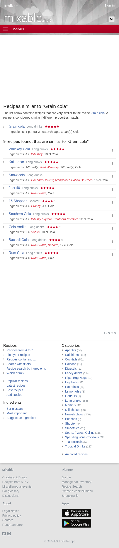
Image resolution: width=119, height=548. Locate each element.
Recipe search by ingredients (26, 368)
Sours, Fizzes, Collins (80, 432)
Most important (17, 413)
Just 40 (14, 188)
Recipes (10, 345)
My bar (66, 477)
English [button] (9, 5)
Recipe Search (72, 486)
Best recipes (15, 390)
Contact (7, 520)
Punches (71, 419)
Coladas (70, 364)
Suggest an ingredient (21, 418)
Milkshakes (72, 409)
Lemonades (73, 391)
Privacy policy (11, 515)
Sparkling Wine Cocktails (82, 437)
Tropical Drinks (75, 446)
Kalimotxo (16, 162)
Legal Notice (10, 511)
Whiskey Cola (19, 149)
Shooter (70, 423)
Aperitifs (70, 350)
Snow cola (17, 175)
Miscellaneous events (17, 486)
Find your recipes (18, 355)
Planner (67, 469)
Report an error (12, 524)
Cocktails (71, 359)
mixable (27, 17)
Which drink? (15, 373)
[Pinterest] (9, 534)
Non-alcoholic (74, 414)
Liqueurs (71, 396)
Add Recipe (14, 394)
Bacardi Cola (19, 240)
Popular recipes (17, 381)
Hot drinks (72, 387)
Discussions (10, 495)
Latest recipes (16, 385)
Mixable (8, 469)
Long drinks (73, 400)
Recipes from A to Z (20, 350)
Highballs (71, 382)
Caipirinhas (72, 355)
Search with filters (19, 364)
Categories (71, 345)
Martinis (70, 405)
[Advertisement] (59, 70)
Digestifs (71, 368)
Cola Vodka (18, 227)
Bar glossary (15, 408)
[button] (112, 151)
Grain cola (98, 113)
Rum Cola (16, 253)
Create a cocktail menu (77, 491)
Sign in (109, 5)
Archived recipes (76, 454)
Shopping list (70, 495)
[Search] (112, 19)
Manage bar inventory (76, 482)
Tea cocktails (74, 442)
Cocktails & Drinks (14, 477)
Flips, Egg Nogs (76, 377)
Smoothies (72, 428)
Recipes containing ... (21, 359)
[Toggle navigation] (59, 29)
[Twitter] (4, 534)
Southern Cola (20, 214)
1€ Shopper (18, 201)
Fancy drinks (73, 373)
